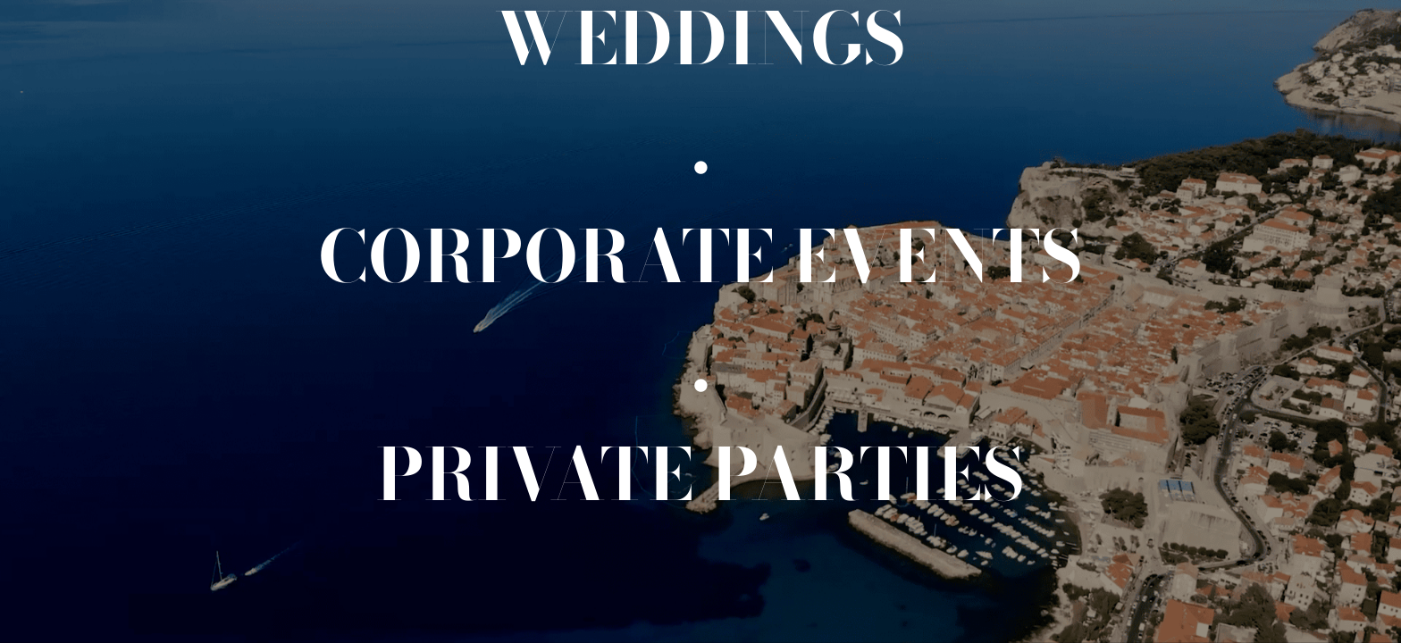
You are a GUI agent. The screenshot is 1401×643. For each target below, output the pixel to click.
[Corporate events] (700, 256)
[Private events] (700, 474)
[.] (701, 147)
